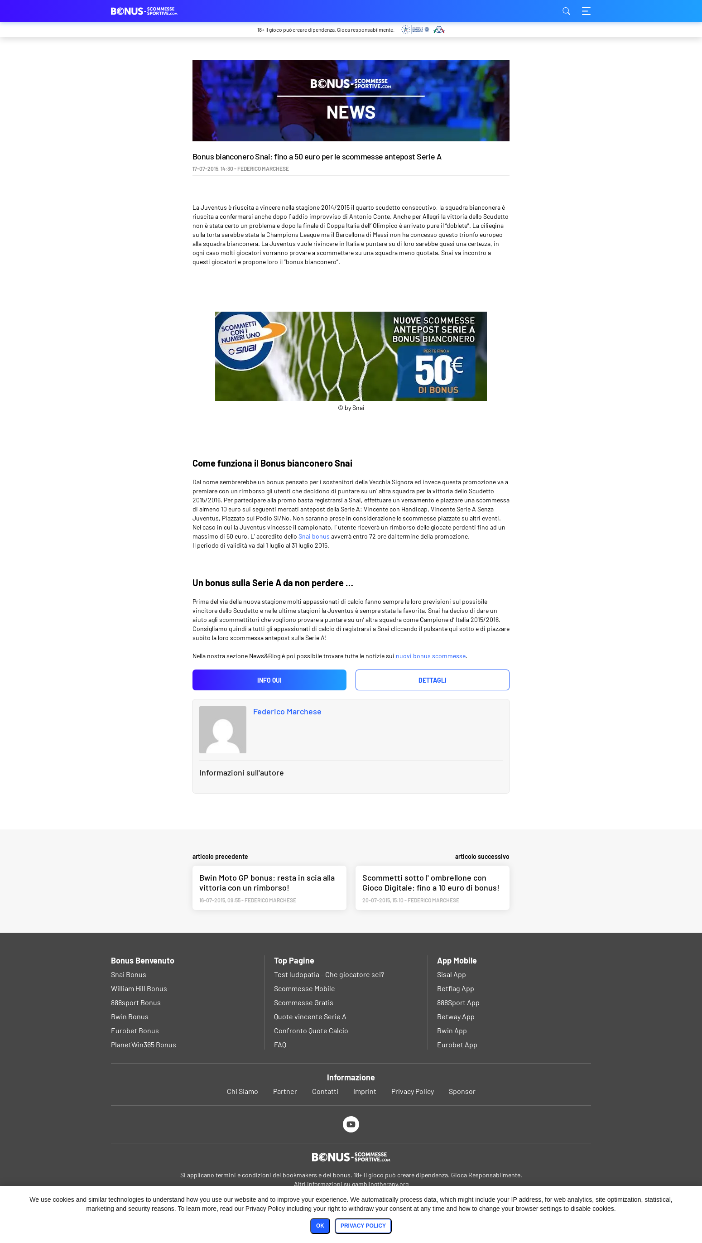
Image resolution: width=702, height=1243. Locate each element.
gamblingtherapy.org (380, 1184)
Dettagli (432, 680)
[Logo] (351, 1156)
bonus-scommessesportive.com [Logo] (156, 11)
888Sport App (458, 1002)
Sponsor (462, 1091)
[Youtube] (351, 1124)
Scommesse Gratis (303, 1002)
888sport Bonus (136, 1002)
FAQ (280, 1044)
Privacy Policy (412, 1091)
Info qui (269, 680)
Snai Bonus (128, 974)
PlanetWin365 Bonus (143, 1044)
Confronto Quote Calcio (311, 1030)
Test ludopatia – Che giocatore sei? (329, 974)
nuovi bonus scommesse (431, 656)
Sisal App (451, 974)
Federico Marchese (287, 711)
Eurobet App (457, 1044)
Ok (320, 1226)
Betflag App (455, 988)
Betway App (456, 1016)
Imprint (364, 1091)
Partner (285, 1091)
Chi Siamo (242, 1091)
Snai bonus (314, 536)
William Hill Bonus (139, 988)
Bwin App (452, 1030)
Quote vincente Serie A (310, 1016)
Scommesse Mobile (304, 988)
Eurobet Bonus (135, 1030)
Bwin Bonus (130, 1016)
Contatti (325, 1091)
